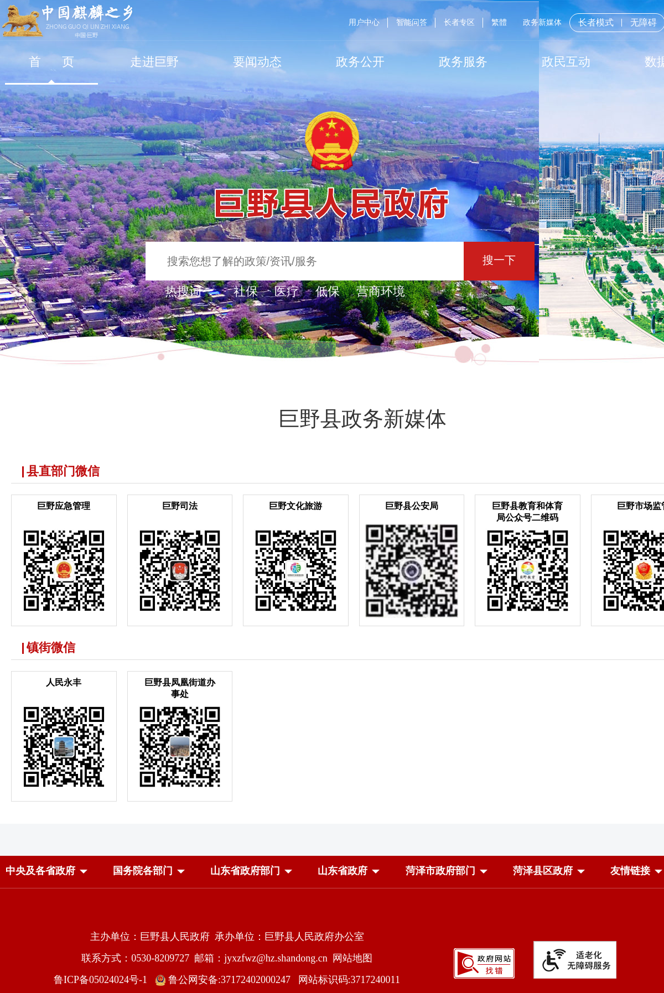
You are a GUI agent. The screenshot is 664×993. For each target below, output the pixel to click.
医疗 (286, 291)
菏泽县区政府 (543, 870)
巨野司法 (180, 506)
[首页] (51, 61)
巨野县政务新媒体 (362, 418)
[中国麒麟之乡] (67, 21)
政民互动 (566, 62)
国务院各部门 (143, 870)
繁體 (499, 22)
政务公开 (360, 62)
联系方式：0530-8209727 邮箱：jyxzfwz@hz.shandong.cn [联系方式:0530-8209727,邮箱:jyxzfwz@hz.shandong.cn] (207, 958)
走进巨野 (154, 62)
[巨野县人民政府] (332, 197)
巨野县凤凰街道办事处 (179, 688)
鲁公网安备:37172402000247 (226, 979)
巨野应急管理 (63, 506)
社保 (246, 291)
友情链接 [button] (630, 870)
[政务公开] (360, 61)
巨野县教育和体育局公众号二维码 (527, 511)
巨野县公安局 (411, 506)
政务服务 (463, 62)
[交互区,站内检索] (332, 262)
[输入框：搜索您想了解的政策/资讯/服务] (305, 261)
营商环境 (380, 291)
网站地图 (352, 958)
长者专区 (459, 22)
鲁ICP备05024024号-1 (103, 979)
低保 (327, 291)
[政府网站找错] (484, 975)
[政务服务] (463, 61)
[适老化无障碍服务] (574, 960)
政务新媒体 (542, 22)
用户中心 (364, 22)
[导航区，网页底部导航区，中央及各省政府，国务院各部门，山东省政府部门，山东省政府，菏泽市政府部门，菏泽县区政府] (332, 872)
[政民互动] (566, 61)
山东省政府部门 (245, 870)
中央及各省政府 (40, 870)
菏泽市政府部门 (440, 870)
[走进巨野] (154, 61)
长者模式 (596, 22)
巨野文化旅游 (295, 506)
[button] (40, 870)
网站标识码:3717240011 (349, 979)
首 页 (52, 62)
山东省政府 (342, 870)
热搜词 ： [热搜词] (191, 291)
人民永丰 (63, 682)
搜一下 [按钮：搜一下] (499, 260)
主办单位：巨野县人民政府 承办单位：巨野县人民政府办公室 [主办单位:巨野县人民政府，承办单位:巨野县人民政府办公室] (227, 936)
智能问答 (411, 22)
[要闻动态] (257, 61)
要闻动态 (257, 62)
